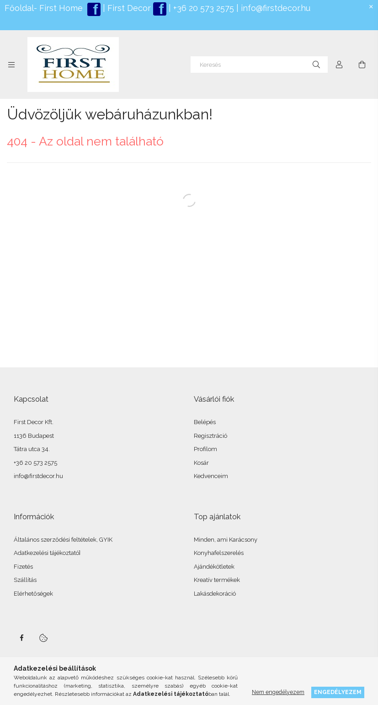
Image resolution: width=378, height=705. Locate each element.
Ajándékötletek (214, 566)
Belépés (205, 422)
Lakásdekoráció (215, 593)
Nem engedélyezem (278, 692)
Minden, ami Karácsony (225, 539)
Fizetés (23, 566)
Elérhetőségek (33, 593)
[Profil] (339, 64)
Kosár (201, 462)
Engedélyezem (338, 692)
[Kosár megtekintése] (362, 64)
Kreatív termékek (217, 579)
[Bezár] (371, 7)
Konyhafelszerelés (219, 552)
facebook (21, 638)
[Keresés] (259, 64)
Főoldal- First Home (44, 8)
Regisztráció (210, 435)
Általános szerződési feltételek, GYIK (63, 539)
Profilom (205, 449)
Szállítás (25, 579)
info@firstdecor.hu (275, 8)
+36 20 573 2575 (202, 8)
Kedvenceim (211, 476)
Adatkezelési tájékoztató (46, 552)
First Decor (128, 8)
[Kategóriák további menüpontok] (11, 64)
